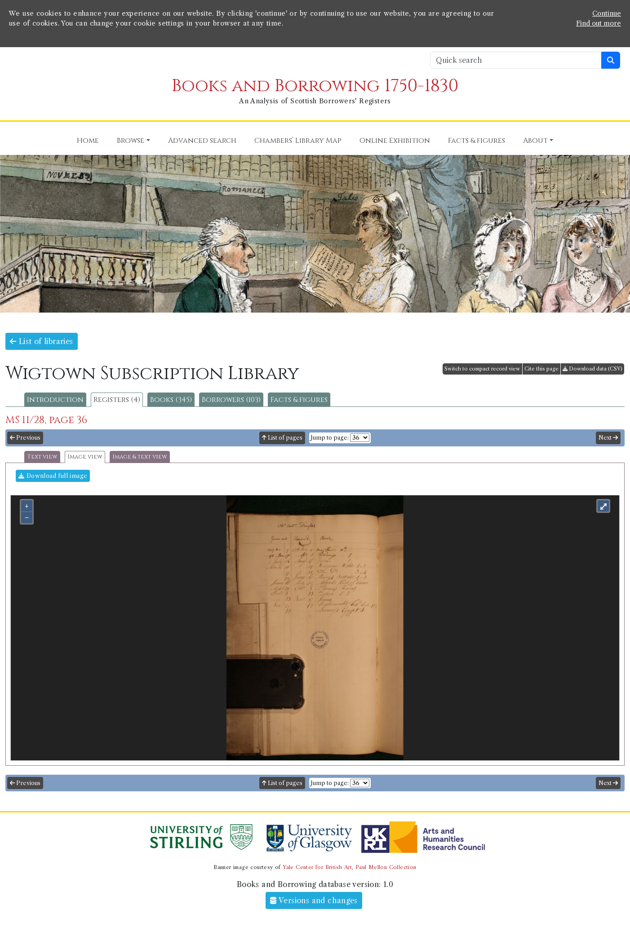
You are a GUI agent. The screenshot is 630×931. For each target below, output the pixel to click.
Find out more (598, 23)
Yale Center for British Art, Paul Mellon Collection (349, 867)
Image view (84, 457)
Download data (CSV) (592, 369)
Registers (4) (116, 400)
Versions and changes (314, 900)
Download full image (52, 475)
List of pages (282, 437)
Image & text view (139, 457)
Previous (25, 437)
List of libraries (41, 341)
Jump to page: (330, 437)
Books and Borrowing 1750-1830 (315, 86)
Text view (42, 457)
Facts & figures (299, 400)
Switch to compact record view (482, 369)
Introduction (55, 400)
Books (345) (171, 400)
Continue (606, 13)
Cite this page (541, 369)
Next (608, 437)
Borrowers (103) (231, 400)
